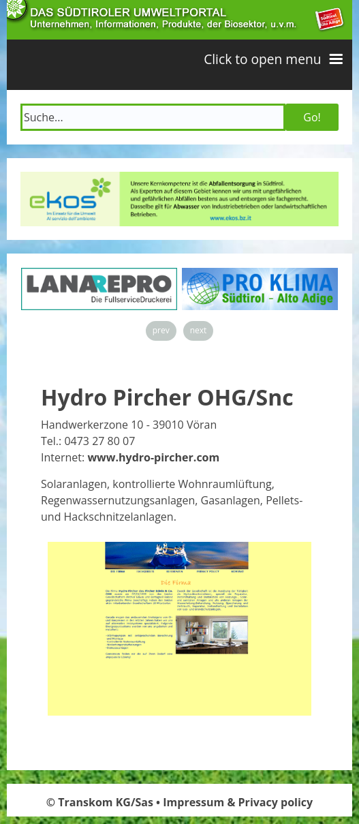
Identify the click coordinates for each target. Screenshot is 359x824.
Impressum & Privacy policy (238, 802)
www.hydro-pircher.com (153, 457)
